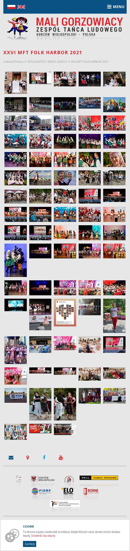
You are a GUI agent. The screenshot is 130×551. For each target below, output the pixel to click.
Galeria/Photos (13, 62)
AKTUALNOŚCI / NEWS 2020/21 (47, 62)
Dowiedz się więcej (43, 536)
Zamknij (30, 544)
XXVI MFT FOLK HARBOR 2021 (90, 62)
